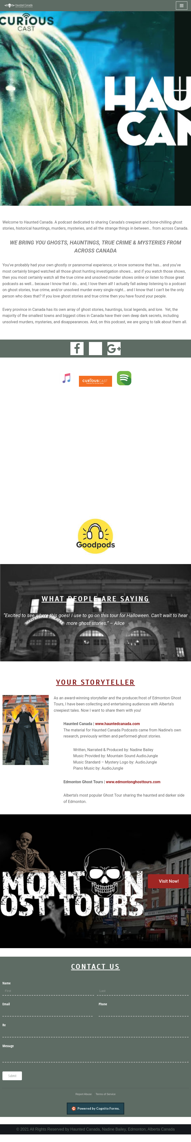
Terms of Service (105, 1101)
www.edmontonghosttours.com (133, 789)
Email (6, 1011)
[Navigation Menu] (181, 5)
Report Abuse (84, 1101)
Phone (103, 1011)
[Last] (143, 998)
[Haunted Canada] (18, 5)
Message (8, 1053)
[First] (48, 998)
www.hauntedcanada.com (117, 730)
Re (4, 1032)
